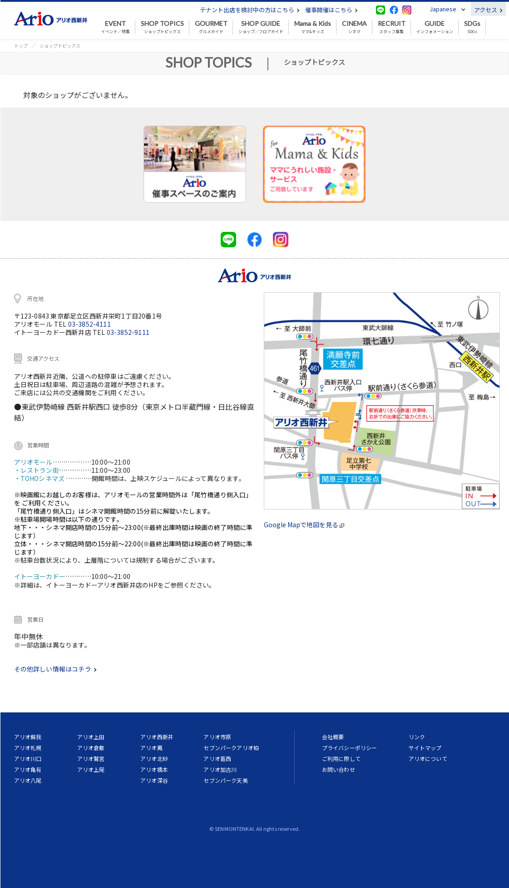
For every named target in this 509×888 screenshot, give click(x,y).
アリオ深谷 (154, 780)
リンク (417, 737)
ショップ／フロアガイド (260, 27)
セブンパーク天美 (225, 780)
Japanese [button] (443, 9)
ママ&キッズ (312, 27)
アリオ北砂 (154, 758)
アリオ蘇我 (28, 737)
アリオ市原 (217, 737)
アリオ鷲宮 (91, 758)
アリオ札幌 (28, 747)
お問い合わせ (338, 769)
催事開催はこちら (331, 9)
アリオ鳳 (151, 747)
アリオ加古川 (220, 769)
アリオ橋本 (154, 769)
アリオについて (428, 758)
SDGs (472, 27)
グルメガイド (211, 27)
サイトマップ (425, 747)
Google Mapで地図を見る (304, 524)
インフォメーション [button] (434, 27)
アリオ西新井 (156, 737)
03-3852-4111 (89, 324)
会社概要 (333, 737)
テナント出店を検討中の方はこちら (250, 9)
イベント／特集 (115, 27)
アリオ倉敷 (91, 747)
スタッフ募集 (391, 27)
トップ (21, 45)
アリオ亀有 (28, 769)
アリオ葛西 (217, 758)
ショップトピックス (162, 27)
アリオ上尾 (91, 769)
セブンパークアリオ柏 (231, 747)
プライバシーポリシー (349, 747)
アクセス (488, 9)
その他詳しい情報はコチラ (55, 668)
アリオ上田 (91, 737)
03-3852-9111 (128, 332)
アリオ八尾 (28, 780)
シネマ (354, 27)
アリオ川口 (28, 758)
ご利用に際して (341, 758)
